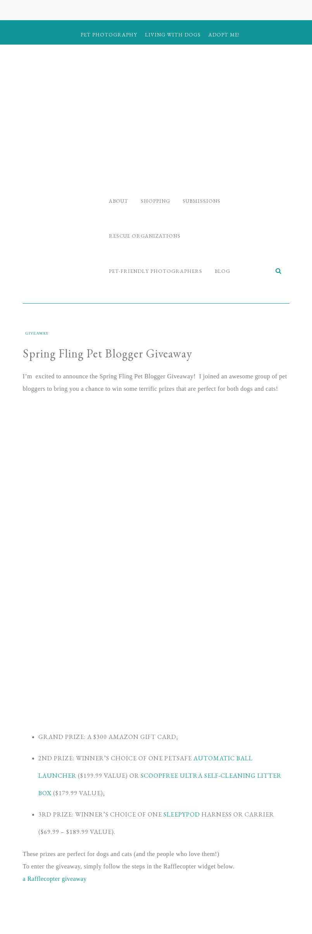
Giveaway (37, 333)
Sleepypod (182, 814)
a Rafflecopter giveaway (55, 878)
